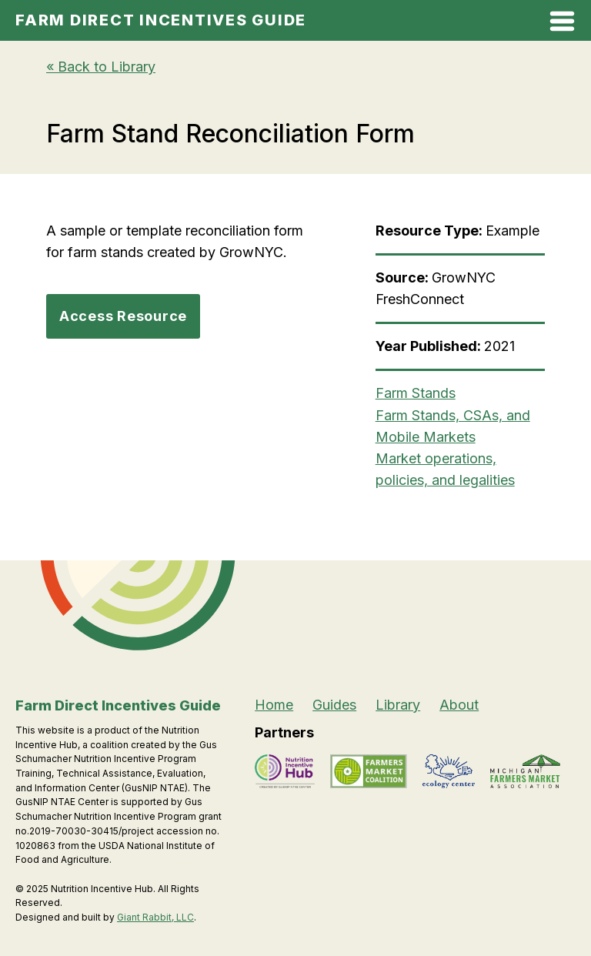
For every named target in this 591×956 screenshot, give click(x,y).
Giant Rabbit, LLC (155, 917)
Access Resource (123, 316)
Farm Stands (416, 393)
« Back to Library (100, 66)
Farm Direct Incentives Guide (160, 20)
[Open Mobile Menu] (562, 24)
